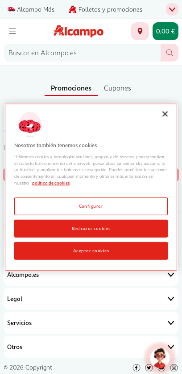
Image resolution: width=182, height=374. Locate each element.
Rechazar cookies (91, 228)
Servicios (91, 323)
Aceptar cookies (91, 250)
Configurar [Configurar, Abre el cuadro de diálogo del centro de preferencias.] (91, 206)
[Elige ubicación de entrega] (140, 31)
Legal (91, 299)
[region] (91, 187)
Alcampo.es (91, 275)
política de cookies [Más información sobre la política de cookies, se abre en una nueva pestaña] (51, 182)
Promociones (71, 87)
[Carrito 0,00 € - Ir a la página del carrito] (165, 31)
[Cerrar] (165, 113)
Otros (91, 347)
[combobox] (82, 52)
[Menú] (12, 31)
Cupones (117, 87)
